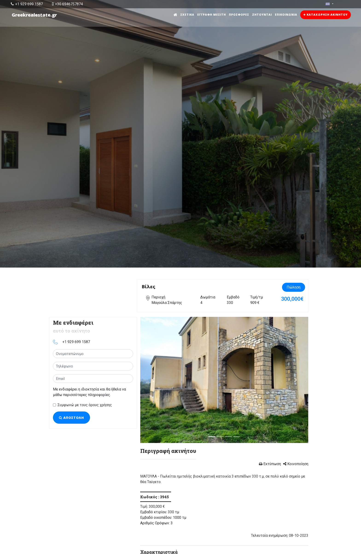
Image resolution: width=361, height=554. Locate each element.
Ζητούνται (262, 15)
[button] (153, 380)
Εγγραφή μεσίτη (211, 15)
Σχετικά (187, 15)
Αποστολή (71, 417)
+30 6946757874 (67, 4)
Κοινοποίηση (295, 464)
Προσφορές (239, 15)
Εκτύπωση (270, 464)
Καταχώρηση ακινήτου (325, 15)
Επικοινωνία (286, 15)
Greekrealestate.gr (34, 15)
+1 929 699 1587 (27, 4)
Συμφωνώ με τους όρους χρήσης (85, 405)
